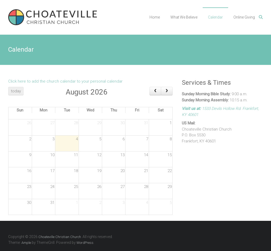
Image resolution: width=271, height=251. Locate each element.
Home (155, 17)
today (16, 91)
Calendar (215, 17)
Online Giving (244, 17)
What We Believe (183, 17)
